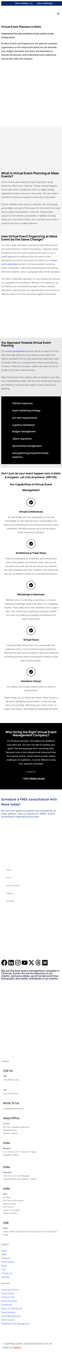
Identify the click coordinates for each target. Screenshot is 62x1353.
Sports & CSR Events (11, 1308)
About (4, 1254)
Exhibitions (6, 1305)
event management (16, 351)
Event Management (10, 1316)
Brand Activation (9, 1301)
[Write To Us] (31, 1106)
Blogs (4, 1266)
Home (4, 1250)
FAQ (3, 1269)
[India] (31, 1149)
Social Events (8, 1293)
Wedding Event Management (15, 1323)
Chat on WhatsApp (43, 3)
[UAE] (31, 1228)
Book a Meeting (20, 3)
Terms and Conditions (13, 1337)
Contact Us (6, 1273)
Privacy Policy (9, 1331)
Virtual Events (8, 1297)
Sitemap (5, 1277)
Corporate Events (9, 1289)
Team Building (8, 1312)
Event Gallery (8, 1262)
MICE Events (7, 1320)
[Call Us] (31, 1075)
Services (5, 1258)
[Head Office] (31, 1126)
